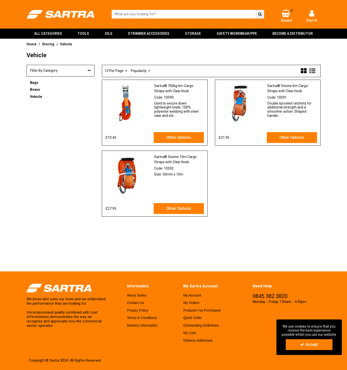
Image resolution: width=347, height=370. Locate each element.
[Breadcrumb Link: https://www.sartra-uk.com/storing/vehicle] (66, 44)
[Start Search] (260, 14)
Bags (34, 83)
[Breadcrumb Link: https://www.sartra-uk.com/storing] (48, 44)
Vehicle (36, 97)
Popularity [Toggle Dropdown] (139, 71)
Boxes (35, 89)
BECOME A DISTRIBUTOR (292, 33)
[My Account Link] (311, 16)
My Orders (191, 303)
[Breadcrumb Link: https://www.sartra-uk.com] (31, 44)
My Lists (189, 333)
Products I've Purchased (201, 310)
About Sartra (136, 295)
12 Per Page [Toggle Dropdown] (114, 71)
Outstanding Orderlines (201, 325)
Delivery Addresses (198, 340)
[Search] (184, 14)
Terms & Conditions (142, 318)
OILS (108, 33)
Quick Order (192, 318)
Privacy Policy (137, 310)
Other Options (178, 137)
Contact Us (135, 303)
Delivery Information (142, 325)
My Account (192, 295)
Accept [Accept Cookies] (309, 344)
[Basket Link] (286, 16)
